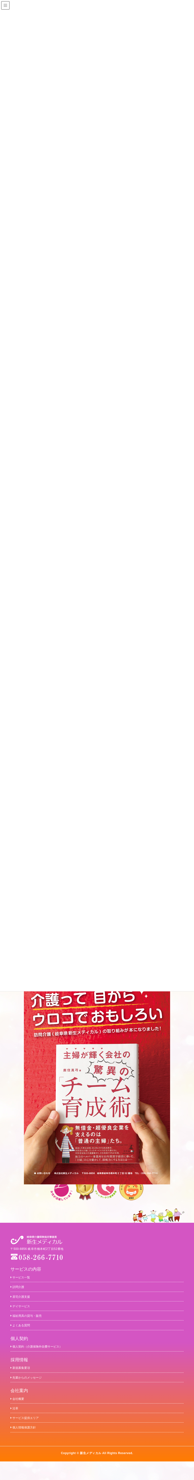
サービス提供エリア (29, 1434)
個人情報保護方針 (27, 1445)
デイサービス (23, 1310)
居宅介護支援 (23, 1299)
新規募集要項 (23, 1378)
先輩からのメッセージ (31, 1389)
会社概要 (19, 1412)
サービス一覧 (23, 1277)
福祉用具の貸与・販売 (31, 1321)
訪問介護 (19, 1288)
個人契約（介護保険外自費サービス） (44, 1355)
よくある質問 (23, 1332)
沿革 (15, 1423)
